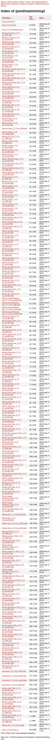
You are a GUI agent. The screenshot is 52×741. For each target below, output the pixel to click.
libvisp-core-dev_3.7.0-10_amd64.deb (11, 604)
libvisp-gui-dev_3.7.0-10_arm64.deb (10, 232)
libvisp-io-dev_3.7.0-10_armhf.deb (10, 191)
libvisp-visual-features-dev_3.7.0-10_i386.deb (11, 304)
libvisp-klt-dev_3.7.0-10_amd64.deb (10, 52)
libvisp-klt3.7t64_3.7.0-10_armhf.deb (11, 106)
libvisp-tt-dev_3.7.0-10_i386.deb (14, 128)
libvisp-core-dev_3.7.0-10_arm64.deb (11, 590)
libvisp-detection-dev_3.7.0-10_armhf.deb (13, 164)
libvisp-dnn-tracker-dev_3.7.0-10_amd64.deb (13, 74)
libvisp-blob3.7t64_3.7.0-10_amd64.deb (11, 322)
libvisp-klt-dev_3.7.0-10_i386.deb (10, 65)
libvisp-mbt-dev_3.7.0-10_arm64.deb (10, 385)
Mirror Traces (25, 2)
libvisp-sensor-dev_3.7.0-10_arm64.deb (12, 340)
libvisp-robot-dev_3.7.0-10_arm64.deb (11, 407)
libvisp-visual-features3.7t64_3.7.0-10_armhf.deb (10, 504)
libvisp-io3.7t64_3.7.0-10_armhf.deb (10, 649)
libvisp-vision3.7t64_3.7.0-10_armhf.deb (12, 631)
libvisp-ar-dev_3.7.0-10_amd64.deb (10, 205)
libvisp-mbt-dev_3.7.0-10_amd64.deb (10, 376)
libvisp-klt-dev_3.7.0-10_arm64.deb (10, 61)
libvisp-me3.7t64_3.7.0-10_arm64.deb (11, 430)
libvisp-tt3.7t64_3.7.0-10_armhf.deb (10, 443)
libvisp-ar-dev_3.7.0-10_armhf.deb (10, 209)
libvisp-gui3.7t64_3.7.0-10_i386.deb (11, 561)
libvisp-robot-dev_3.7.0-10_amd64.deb (11, 412)
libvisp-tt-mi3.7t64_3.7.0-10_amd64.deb (11, 421)
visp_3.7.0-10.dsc (9, 25)
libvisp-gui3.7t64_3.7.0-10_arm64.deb (11, 488)
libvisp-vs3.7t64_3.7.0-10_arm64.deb (11, 272)
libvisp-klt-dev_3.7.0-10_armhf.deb (10, 56)
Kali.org (4, 2)
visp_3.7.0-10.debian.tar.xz (12, 29)
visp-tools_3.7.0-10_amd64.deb (14, 680)
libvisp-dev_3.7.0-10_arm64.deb (14, 523)
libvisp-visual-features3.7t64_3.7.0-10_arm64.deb (10, 498)
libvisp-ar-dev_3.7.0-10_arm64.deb (10, 196)
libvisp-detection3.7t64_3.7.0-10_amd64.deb (13, 608)
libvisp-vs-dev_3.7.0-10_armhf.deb (10, 146)
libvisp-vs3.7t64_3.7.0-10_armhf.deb (11, 268)
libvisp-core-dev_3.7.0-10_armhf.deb (11, 599)
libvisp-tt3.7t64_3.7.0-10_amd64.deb (10, 470)
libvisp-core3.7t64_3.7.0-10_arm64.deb (11, 698)
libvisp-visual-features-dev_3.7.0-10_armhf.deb (11, 308)
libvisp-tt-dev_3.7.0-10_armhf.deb (10, 124)
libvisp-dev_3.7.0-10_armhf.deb (14, 528)
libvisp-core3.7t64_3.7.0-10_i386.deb (11, 721)
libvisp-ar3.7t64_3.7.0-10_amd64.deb (11, 317)
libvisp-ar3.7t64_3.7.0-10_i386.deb (11, 349)
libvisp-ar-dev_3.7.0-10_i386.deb (10, 200)
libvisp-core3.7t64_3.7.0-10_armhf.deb (11, 703)
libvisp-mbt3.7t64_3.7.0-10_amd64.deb (11, 707)
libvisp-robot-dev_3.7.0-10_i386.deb (11, 403)
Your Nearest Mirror (39, 2)
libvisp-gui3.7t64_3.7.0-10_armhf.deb (11, 492)
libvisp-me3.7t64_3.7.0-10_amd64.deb (11, 457)
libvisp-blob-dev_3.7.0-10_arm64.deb (11, 92)
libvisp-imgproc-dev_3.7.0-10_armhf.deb (12, 223)
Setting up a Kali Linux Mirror (22, 4)
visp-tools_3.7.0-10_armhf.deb (14, 671)
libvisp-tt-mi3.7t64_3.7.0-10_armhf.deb (11, 398)
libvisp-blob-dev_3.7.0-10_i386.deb (11, 101)
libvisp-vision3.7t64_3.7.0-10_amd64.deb (12, 653)
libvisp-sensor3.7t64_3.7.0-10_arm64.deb (12, 479)
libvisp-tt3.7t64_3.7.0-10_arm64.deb (10, 452)
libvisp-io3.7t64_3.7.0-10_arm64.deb (10, 644)
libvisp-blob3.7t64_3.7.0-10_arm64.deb (11, 290)
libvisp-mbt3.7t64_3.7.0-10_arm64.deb (11, 689)
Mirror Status (13, 2)
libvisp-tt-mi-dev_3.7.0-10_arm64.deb (11, 47)
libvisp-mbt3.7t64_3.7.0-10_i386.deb (11, 712)
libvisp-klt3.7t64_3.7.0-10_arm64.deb (11, 110)
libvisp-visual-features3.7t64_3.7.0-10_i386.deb (10, 571)
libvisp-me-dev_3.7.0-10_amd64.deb (10, 259)
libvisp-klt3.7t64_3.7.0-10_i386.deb (11, 137)
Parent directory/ (8, 21)
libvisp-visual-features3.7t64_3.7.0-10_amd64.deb (10, 547)
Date (41, 18)
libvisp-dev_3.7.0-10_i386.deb (14, 514)
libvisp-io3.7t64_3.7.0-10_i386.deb (10, 667)
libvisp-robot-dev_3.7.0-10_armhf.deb (11, 416)
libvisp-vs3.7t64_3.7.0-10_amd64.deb (11, 295)
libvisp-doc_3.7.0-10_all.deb (13, 725)
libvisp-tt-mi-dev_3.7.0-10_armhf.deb (11, 38)
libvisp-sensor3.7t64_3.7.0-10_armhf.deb (12, 465)
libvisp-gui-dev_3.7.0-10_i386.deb (10, 245)
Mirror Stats (5, 4)
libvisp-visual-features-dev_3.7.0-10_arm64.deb (12, 299)
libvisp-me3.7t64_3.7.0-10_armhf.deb (11, 425)
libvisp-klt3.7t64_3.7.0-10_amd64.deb (11, 115)
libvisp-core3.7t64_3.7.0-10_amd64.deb (11, 716)
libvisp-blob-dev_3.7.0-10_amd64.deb (11, 97)
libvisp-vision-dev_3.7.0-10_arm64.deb (11, 362)
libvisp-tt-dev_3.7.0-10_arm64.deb (10, 119)
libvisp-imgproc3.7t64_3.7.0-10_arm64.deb (13, 557)
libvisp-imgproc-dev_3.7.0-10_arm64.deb (12, 218)
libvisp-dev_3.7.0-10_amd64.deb (9, 519)
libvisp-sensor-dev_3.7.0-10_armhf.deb (12, 344)
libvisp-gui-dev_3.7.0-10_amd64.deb (10, 236)
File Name (6, 18)
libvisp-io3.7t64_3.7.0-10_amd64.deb (10, 662)
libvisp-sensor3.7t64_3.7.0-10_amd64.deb (12, 510)
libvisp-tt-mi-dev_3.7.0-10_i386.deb (11, 34)
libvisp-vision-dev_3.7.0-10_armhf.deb (11, 358)
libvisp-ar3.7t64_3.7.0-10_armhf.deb (11, 277)
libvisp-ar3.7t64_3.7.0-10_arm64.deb (11, 281)
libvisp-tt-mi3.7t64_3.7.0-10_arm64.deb (11, 394)
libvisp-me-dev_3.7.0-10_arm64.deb (10, 250)
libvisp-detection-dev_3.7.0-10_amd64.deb (13, 173)
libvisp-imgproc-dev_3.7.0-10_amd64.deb (12, 214)
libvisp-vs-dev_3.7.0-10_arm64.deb (10, 155)
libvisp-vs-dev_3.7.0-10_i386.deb (10, 142)
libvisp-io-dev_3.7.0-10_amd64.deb (10, 187)
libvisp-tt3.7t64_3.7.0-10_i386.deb (10, 532)
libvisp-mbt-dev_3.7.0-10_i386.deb (10, 380)
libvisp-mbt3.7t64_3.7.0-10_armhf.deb (11, 694)
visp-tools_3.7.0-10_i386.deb (13, 685)
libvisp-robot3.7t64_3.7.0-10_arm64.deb (12, 613)
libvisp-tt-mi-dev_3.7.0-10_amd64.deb (11, 43)
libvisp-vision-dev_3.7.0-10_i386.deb (11, 353)
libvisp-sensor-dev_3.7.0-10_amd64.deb (12, 335)
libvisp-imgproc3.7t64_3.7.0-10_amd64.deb (13, 566)
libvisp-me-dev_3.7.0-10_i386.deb (10, 254)
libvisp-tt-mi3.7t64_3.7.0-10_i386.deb (11, 447)
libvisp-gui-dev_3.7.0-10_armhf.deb (10, 241)
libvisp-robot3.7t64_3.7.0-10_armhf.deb (12, 617)
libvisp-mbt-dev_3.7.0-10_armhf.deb (10, 389)
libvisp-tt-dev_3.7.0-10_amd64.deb (10, 133)
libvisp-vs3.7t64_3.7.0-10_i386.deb (11, 326)
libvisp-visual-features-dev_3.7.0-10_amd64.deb (12, 313)
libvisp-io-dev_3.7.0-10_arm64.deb (10, 182)
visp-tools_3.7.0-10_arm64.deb (14, 676)
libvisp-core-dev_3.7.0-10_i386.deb (11, 595)
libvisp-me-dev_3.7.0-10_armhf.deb (10, 263)
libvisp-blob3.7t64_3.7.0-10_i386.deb (11, 371)
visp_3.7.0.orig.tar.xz (10, 730)
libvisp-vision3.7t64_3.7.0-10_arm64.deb (12, 635)
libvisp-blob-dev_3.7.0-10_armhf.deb (11, 88)
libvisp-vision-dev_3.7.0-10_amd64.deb (11, 367)
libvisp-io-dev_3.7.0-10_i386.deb (10, 178)
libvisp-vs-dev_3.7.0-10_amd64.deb (10, 151)
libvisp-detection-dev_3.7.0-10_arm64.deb (13, 160)
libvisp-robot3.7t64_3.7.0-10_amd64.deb (12, 626)
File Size (31, 18)
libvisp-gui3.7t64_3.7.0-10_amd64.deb (11, 541)
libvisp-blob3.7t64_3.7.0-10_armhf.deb (11, 286)
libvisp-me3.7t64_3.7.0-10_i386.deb (11, 483)
